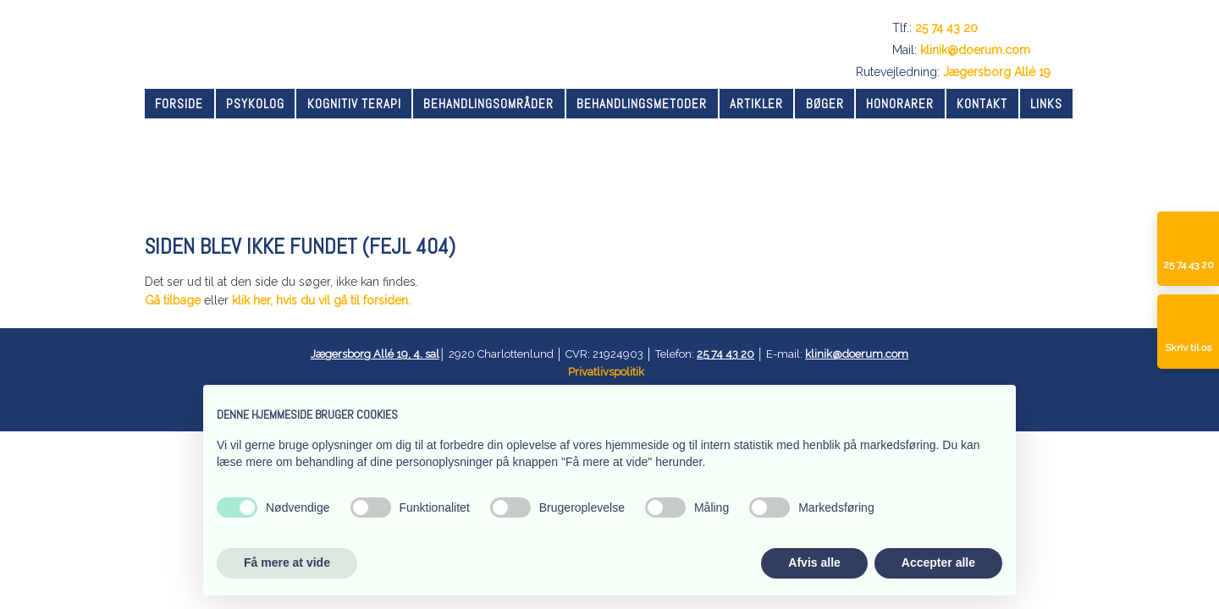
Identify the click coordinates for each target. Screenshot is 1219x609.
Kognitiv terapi (354, 104)
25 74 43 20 (946, 28)
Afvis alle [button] (814, 562)
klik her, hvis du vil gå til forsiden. (321, 300)
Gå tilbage (173, 300)
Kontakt (982, 104)
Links (1046, 104)
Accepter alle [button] (938, 562)
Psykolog (255, 104)
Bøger (825, 104)
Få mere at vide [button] (287, 562)
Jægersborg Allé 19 (997, 72)
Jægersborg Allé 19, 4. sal (375, 354)
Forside (179, 104)
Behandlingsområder (488, 104)
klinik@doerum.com (975, 50)
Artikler (756, 104)
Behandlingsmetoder (641, 104)
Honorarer (900, 104)
